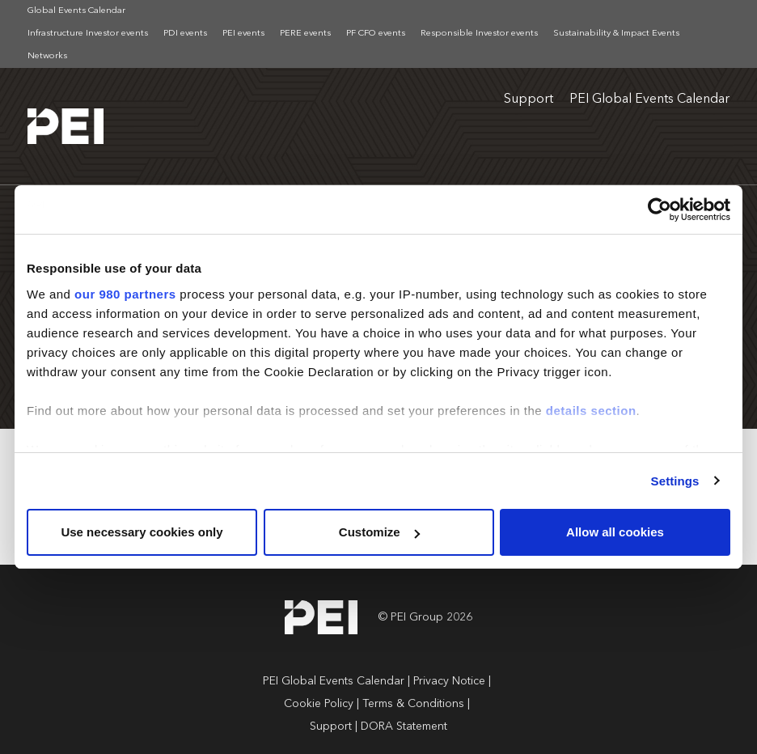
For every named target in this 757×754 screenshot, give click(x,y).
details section (591, 410)
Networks (47, 56)
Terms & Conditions (413, 704)
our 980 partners (125, 294)
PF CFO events (375, 33)
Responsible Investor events (479, 33)
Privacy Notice (449, 681)
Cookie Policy (318, 704)
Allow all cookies (615, 532)
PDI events (185, 33)
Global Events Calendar (76, 10)
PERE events (305, 33)
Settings (675, 481)
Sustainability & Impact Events (616, 33)
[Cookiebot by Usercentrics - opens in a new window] (659, 209)
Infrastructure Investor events (87, 33)
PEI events (243, 33)
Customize (379, 532)
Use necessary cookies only (141, 532)
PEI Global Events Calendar (649, 99)
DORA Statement (404, 726)
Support (528, 99)
